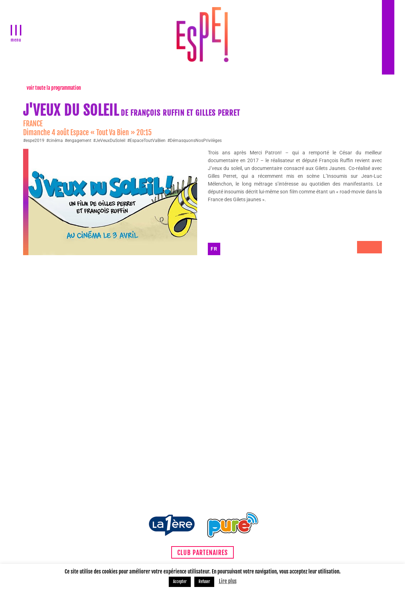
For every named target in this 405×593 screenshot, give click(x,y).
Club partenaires (202, 552)
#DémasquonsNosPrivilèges (194, 140)
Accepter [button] (180, 581)
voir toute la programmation (54, 88)
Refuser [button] (204, 581)
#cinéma (54, 140)
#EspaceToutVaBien (146, 140)
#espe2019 (33, 140)
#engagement (78, 140)
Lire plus (228, 581)
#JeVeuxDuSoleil (109, 140)
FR (214, 249)
